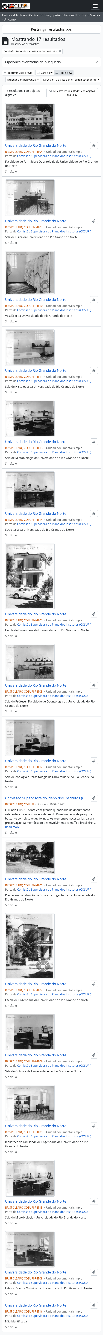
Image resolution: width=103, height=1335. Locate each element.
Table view (63, 72)
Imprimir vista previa (18, 72)
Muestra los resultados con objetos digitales (72, 92)
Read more (12, 827)
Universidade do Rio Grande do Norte (35, 145)
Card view (44, 72)
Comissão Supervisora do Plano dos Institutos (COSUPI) (54, 156)
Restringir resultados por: (51, 29)
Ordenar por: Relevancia (22, 79)
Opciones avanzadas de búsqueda (33, 62)
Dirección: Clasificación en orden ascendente (70, 79)
